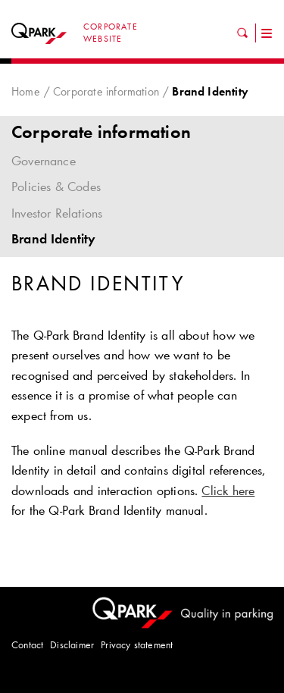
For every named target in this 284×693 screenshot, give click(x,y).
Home (25, 91)
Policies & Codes (56, 186)
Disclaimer (72, 644)
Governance (142, 161)
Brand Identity (53, 238)
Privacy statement (137, 644)
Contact (27, 644)
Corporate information (106, 91)
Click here (227, 490)
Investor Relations (56, 213)
